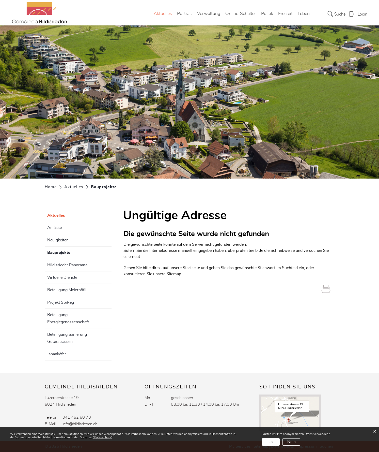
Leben (304, 13)
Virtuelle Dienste (62, 277)
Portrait (184, 13)
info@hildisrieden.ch (80, 424)
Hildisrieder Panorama (67, 265)
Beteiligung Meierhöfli (66, 290)
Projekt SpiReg (60, 302)
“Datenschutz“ (102, 437)
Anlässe (54, 228)
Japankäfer (56, 354)
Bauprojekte (71, 252)
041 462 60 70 (76, 417)
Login (362, 14)
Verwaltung (208, 13)
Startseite (191, 268)
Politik (267, 13)
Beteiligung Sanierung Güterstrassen (67, 338)
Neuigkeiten (58, 240)
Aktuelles (163, 13)
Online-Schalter (240, 13)
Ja (271, 442)
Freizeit (285, 13)
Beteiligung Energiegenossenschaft (68, 318)
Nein (291, 442)
